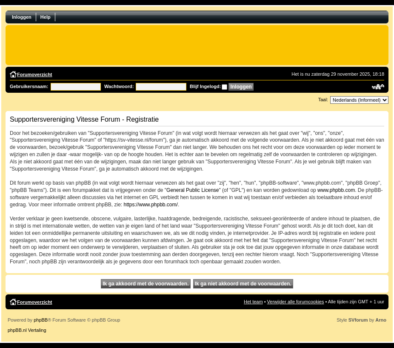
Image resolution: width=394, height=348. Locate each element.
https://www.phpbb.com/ (150, 205)
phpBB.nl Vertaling (27, 330)
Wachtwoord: (119, 86)
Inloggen (21, 17)
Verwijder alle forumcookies (295, 301)
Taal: (323, 99)
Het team (253, 301)
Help (45, 17)
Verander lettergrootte (378, 87)
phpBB (41, 319)
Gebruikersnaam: (29, 86)
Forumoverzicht (34, 74)
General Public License (192, 190)
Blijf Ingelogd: (205, 86)
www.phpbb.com (336, 190)
